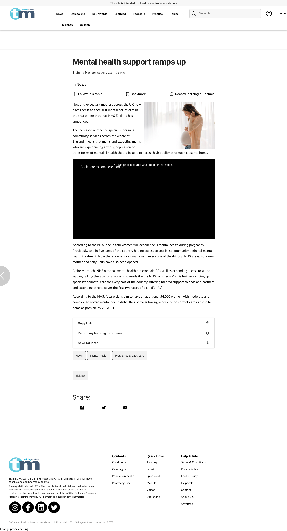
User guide (153, 496)
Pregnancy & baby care (129, 355)
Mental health (98, 355)
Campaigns (119, 469)
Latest (150, 469)
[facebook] (83, 407)
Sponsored (153, 476)
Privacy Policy (189, 469)
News (79, 355)
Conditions (119, 462)
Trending (152, 462)
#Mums (80, 375)
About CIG (187, 496)
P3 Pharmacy (45, 496)
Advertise (187, 503)
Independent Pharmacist (71, 496)
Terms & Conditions (193, 462)
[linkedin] (125, 407)
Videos (151, 490)
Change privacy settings (14, 529)
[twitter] (104, 407)
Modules (152, 483)
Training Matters (28, 496)
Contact (186, 490)
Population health (123, 476)
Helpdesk (187, 483)
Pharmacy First (121, 483)
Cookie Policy (189, 476)
